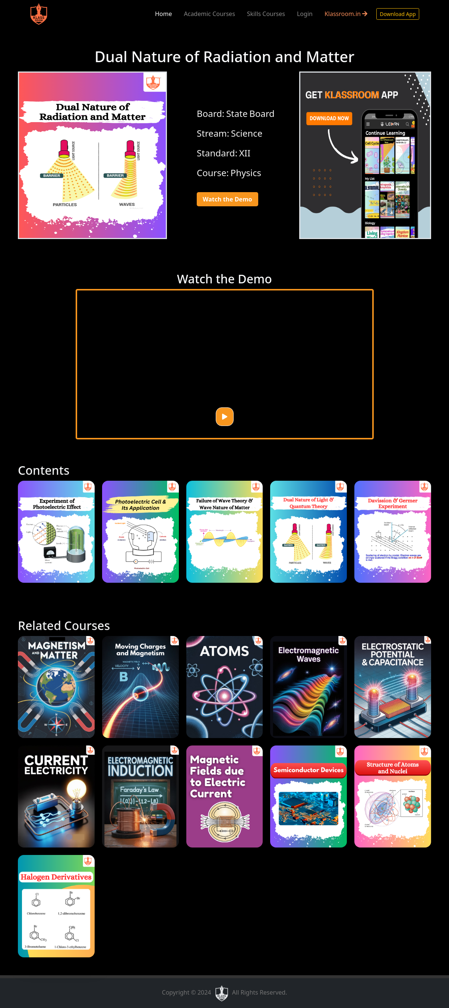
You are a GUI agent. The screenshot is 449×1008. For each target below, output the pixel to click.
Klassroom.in (346, 14)
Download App (397, 14)
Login (305, 14)
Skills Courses (266, 14)
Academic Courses (209, 14)
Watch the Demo (227, 199)
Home (163, 14)
